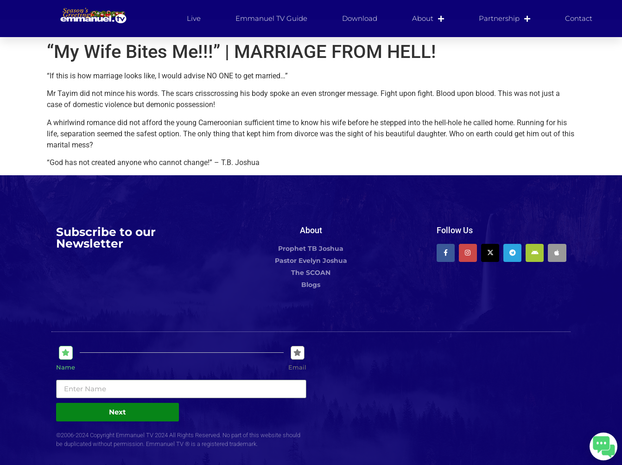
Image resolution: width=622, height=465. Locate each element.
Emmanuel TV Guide (271, 18)
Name (65, 367)
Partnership (504, 18)
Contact (578, 18)
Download (359, 18)
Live (194, 18)
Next (117, 412)
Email (297, 367)
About (428, 18)
